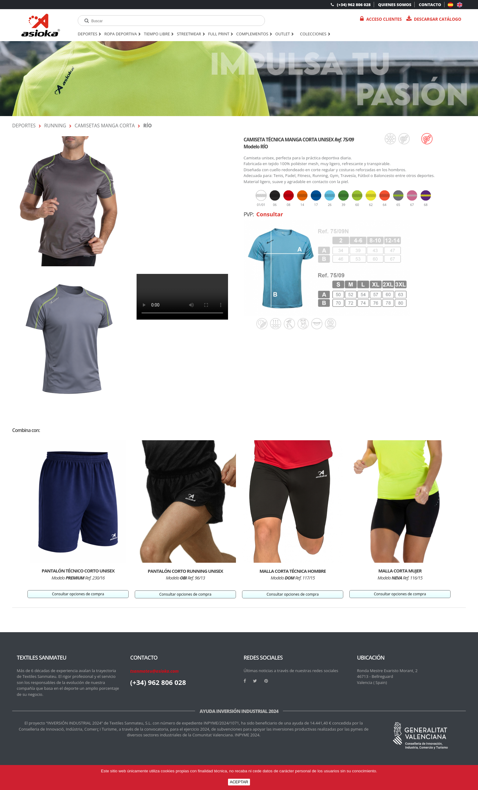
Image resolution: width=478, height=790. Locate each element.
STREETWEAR (191, 34)
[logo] (40, 25)
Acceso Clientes (380, 19)
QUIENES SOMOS (394, 4)
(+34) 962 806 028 (351, 4)
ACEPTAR (239, 782)
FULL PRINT (221, 34)
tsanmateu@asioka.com (154, 671)
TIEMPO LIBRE (159, 34)
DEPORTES (89, 34)
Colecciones (315, 34)
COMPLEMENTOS (254, 34)
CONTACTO (430, 4)
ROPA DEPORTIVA (122, 34)
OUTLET (284, 34)
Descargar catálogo (433, 19)
